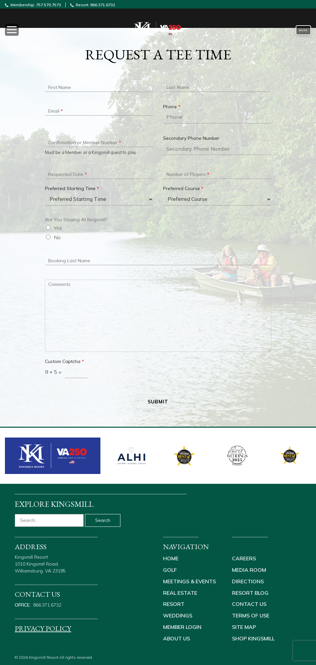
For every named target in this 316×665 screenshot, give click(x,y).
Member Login (182, 625)
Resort (173, 603)
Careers (244, 558)
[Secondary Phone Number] (217, 148)
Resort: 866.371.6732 (92, 5)
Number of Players (187, 174)
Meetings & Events (189, 580)
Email (55, 111)
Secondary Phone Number (191, 138)
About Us (176, 636)
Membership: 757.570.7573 (33, 5)
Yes (58, 228)
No (57, 237)
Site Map (244, 625)
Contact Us (249, 603)
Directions (248, 580)
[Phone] (217, 117)
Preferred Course (183, 188)
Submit (158, 401)
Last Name (177, 87)
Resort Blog (250, 592)
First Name (59, 87)
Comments (59, 284)
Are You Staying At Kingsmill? (76, 220)
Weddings (177, 614)
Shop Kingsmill (253, 636)
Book (303, 30)
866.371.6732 (47, 605)
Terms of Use (250, 614)
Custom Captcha (64, 361)
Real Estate (180, 592)
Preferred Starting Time (72, 188)
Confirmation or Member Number (84, 142)
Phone (171, 107)
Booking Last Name (69, 261)
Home (171, 558)
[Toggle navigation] (52, 30)
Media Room (249, 569)
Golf (170, 569)
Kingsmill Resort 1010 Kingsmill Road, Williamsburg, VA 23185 (41, 564)
